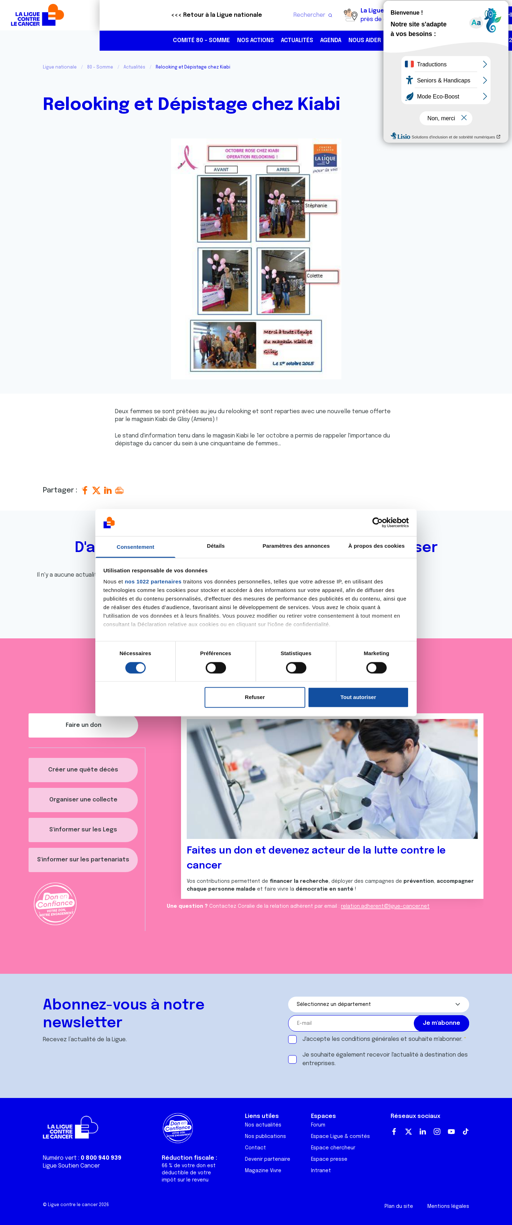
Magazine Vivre (263, 1170)
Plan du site (399, 1206)
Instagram (437, 1131)
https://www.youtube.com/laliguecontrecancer (492, 41)
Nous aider (265, 40)
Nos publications (265, 1136)
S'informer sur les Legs (83, 830)
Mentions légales (448, 1206)
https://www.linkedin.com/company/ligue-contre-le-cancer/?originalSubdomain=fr (477, 41)
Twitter (408, 1131)
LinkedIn (422, 1131)
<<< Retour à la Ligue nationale (116, 15)
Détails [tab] (216, 546)
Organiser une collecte (83, 800)
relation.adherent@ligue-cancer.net (385, 906)
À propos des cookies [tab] (376, 546)
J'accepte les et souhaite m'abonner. (382, 1039)
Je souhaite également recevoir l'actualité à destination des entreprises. (385, 1059)
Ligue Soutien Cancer (71, 1166)
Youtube (451, 1131)
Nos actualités (263, 1125)
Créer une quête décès (83, 770)
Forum (318, 1125)
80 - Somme (100, 67)
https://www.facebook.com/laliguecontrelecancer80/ (447, 41)
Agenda (231, 40)
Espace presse (329, 1159)
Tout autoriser (358, 697)
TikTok (465, 1131)
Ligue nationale (60, 67)
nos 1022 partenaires (153, 582)
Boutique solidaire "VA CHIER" (372, 15)
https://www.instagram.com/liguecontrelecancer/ (462, 41)
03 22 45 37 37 (417, 40)
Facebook (394, 1131)
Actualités (197, 40)
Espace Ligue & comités (340, 1136)
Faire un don (475, 15)
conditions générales (370, 1039)
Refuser (255, 697)
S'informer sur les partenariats (83, 860)
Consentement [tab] (135, 547)
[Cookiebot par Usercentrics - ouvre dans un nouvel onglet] (377, 522)
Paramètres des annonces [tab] (296, 546)
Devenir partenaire (267, 1159)
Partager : (61, 490)
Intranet (321, 1170)
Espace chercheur (333, 1147)
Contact (255, 1147)
